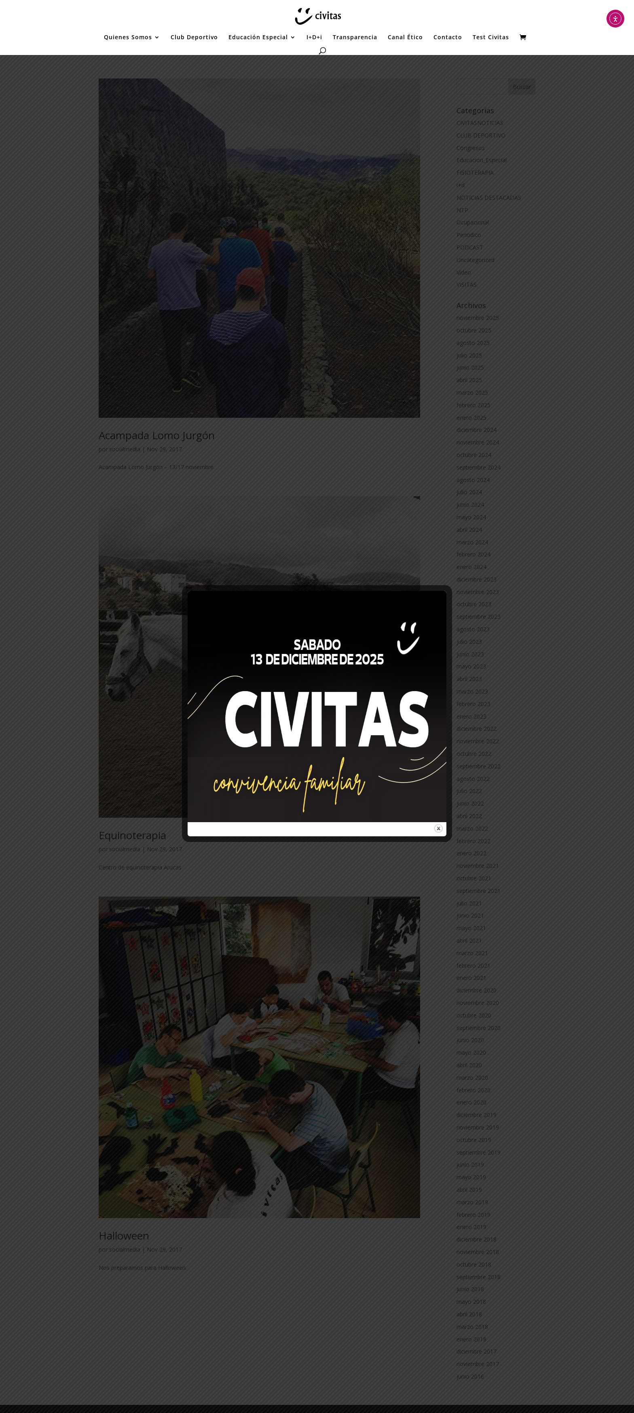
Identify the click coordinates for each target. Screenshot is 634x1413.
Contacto (447, 37)
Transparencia (355, 37)
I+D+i (314, 37)
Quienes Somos (128, 37)
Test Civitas (491, 37)
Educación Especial (258, 37)
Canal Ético (405, 37)
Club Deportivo (194, 37)
